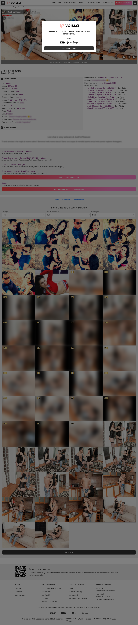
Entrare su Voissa (69, 48)
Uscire (69, 38)
